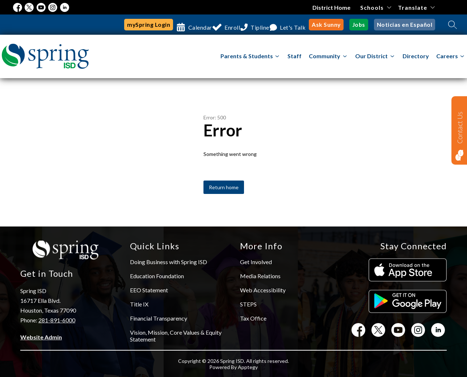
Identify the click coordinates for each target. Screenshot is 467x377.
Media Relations (260, 275)
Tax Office (253, 318)
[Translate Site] (416, 7)
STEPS (248, 304)
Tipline (261, 24)
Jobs (364, 24)
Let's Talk (299, 24)
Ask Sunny (334, 24)
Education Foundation (157, 275)
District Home (332, 7)
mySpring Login (140, 24)
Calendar (191, 24)
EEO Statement (149, 290)
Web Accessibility (263, 290)
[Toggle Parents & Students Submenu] (277, 56)
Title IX (139, 304)
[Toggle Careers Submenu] (462, 56)
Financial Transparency (158, 318)
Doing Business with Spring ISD (168, 261)
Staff (294, 55)
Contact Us (459, 127)
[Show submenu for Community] (324, 56)
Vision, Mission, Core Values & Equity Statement (176, 336)
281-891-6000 (56, 320)
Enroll (229, 24)
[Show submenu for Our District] (371, 56)
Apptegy (248, 367)
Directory (416, 55)
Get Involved (256, 261)
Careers (447, 55)
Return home (224, 187)
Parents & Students (246, 55)
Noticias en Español (407, 24)
